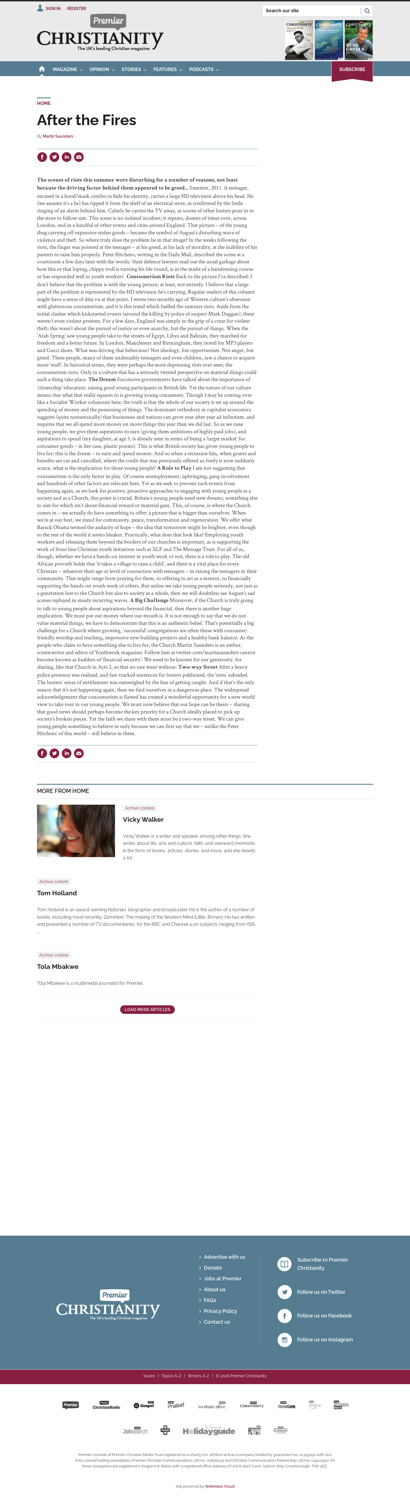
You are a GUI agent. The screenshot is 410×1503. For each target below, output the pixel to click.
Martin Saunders (58, 136)
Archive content (139, 808)
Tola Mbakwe (58, 966)
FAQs (210, 1300)
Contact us (217, 1322)
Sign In (53, 8)
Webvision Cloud (220, 1486)
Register (76, 8)
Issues (149, 1376)
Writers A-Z (198, 1376)
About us (215, 1289)
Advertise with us (224, 1257)
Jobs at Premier (223, 1279)
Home (44, 103)
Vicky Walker (143, 819)
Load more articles (147, 1009)
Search (367, 10)
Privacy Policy (220, 1311)
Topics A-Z (171, 1376)
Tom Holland (57, 893)
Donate (213, 1268)
